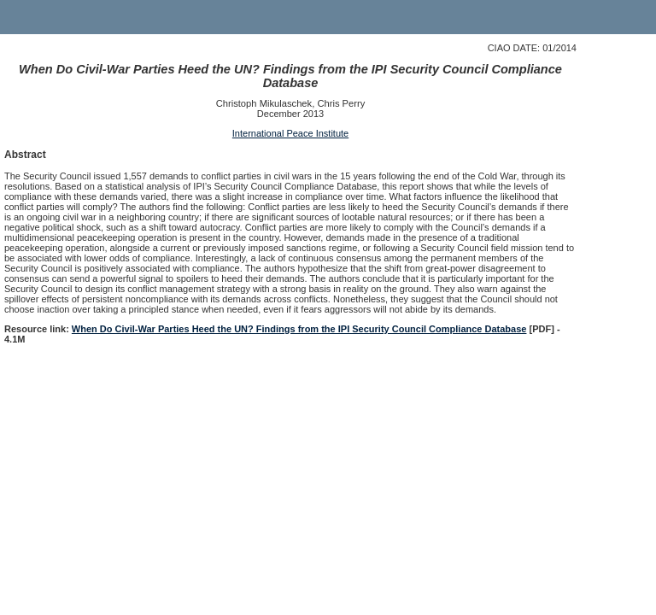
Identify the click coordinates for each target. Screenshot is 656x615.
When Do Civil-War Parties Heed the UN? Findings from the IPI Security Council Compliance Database (299, 329)
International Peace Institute (290, 133)
